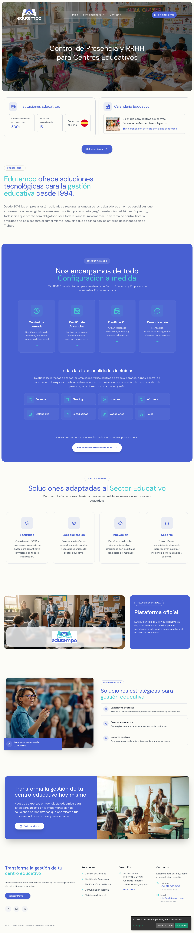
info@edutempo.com (172, 898)
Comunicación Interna (95, 889)
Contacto (115, 14)
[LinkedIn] (16, 909)
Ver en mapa (129, 889)
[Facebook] (8, 909)
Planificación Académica (96, 884)
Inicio (75, 14)
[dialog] (161, 923)
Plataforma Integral (94, 895)
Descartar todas (165, 925)
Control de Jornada (94, 873)
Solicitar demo (29, 826)
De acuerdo (181, 925)
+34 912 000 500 (170, 886)
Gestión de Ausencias (95, 879)
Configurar (138, 925)
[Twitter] (25, 909)
